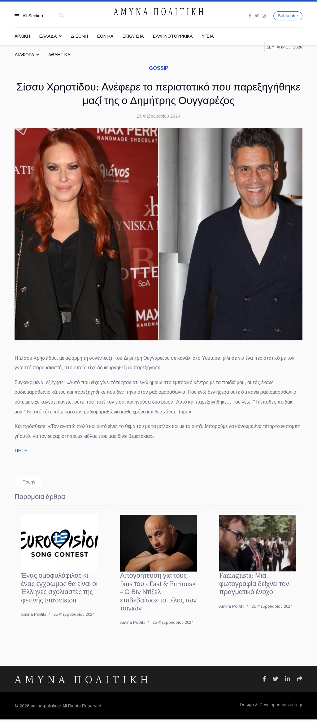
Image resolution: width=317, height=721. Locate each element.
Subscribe (288, 15)
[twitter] (256, 15)
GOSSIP (158, 68)
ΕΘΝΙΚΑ (105, 36)
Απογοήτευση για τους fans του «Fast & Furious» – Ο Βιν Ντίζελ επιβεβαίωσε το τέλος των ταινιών (158, 593)
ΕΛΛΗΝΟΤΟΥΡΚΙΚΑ (173, 36)
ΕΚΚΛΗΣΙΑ (133, 36)
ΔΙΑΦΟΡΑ (24, 54)
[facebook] (250, 15)
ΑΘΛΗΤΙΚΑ (59, 54)
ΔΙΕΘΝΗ (79, 36)
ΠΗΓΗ (21, 452)
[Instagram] (264, 15)
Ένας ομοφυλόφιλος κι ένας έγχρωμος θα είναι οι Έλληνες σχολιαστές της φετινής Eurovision (59, 589)
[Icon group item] (264, 680)
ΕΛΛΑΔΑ (48, 36)
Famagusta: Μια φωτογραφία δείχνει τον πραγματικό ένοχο (254, 585)
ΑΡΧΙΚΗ (22, 36)
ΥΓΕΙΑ (208, 36)
